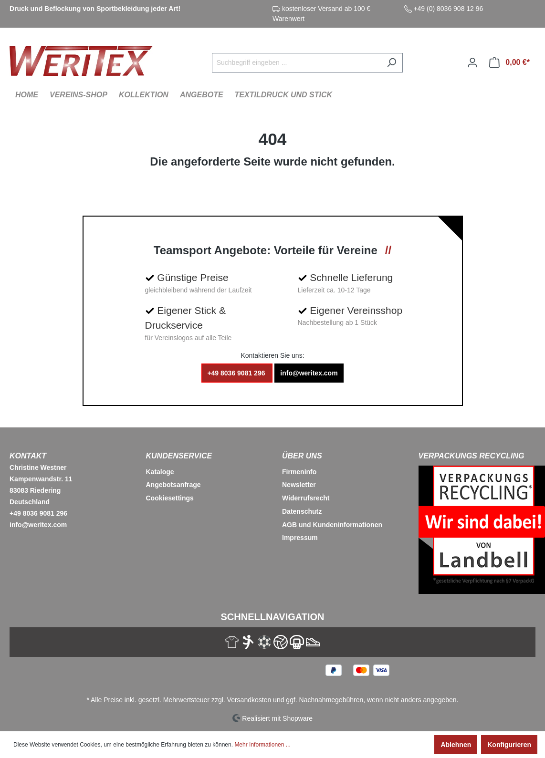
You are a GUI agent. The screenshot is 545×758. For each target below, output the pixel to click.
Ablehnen (455, 744)
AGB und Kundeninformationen (332, 525)
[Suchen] (391, 63)
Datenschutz (302, 511)
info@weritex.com (308, 373)
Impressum (300, 537)
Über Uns (302, 456)
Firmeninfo (299, 472)
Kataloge (160, 472)
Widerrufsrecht (305, 498)
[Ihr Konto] (472, 62)
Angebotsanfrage (173, 484)
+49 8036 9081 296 (237, 373)
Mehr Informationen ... (262, 744)
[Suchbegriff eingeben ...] (296, 63)
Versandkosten (249, 700)
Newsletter (299, 484)
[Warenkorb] (509, 62)
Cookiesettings (170, 498)
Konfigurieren (509, 744)
